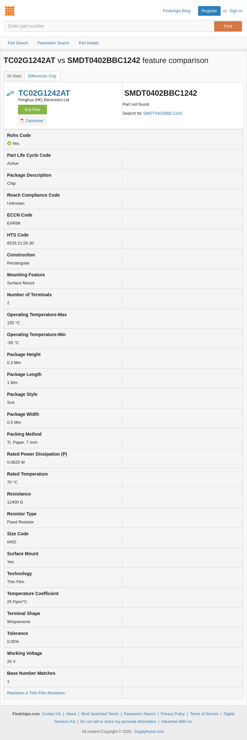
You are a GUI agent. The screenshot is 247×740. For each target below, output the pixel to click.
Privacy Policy (173, 714)
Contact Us (51, 714)
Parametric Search (140, 714)
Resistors (15, 693)
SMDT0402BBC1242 (162, 113)
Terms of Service (204, 714)
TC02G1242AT (44, 93)
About (71, 714)
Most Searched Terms (100, 714)
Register (209, 10)
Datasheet (32, 120)
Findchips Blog (176, 10)
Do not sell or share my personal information (118, 721)
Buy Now (32, 109)
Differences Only (42, 76)
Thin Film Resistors (47, 693)
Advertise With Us (176, 721)
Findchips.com (10, 10)
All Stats (14, 76)
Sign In (236, 10)
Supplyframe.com (149, 731)
